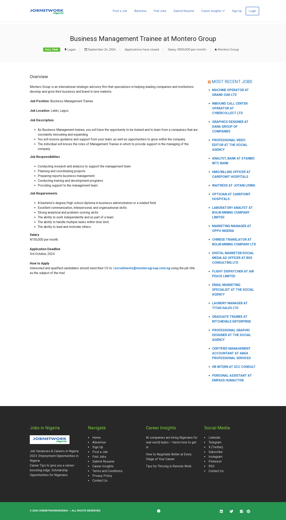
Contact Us (99, 480)
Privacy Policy (102, 476)
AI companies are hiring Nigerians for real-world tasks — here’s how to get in (171, 442)
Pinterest (215, 461)
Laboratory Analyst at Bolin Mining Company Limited (232, 212)
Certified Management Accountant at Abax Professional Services (231, 353)
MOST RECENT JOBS (232, 81)
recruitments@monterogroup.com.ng (141, 268)
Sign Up (237, 11)
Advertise (140, 11)
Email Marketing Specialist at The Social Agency (233, 289)
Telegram (215, 442)
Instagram (215, 457)
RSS (211, 466)
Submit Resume (184, 11)
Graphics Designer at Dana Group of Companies (230, 126)
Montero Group (228, 49)
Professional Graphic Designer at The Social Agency (231, 335)
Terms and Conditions (107, 471)
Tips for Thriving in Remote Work (168, 466)
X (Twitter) (216, 447)
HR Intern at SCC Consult (234, 367)
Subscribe (216, 452)
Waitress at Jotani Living (233, 185)
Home (96, 437)
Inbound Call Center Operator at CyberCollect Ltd (230, 108)
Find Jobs (160, 11)
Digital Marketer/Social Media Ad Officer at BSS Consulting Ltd (233, 257)
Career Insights (211, 11)
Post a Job (120, 11)
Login (252, 11)
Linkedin (214, 437)
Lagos (71, 49)
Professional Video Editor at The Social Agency (229, 145)
